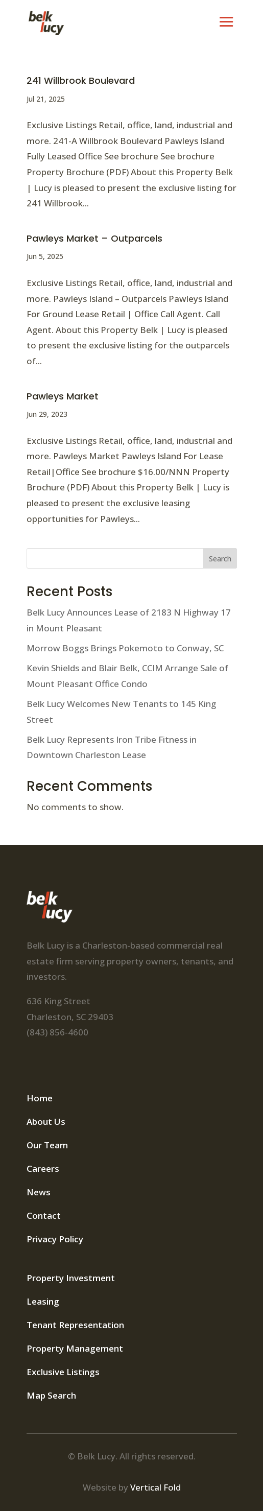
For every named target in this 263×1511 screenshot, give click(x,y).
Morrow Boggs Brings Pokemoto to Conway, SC (125, 648)
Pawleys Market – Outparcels (94, 238)
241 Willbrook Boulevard (81, 80)
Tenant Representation (75, 1325)
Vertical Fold (155, 1487)
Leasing (43, 1301)
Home (40, 1098)
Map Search (51, 1395)
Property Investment (71, 1278)
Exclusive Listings (63, 1372)
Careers (43, 1168)
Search (220, 558)
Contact (44, 1215)
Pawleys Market (63, 396)
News (39, 1192)
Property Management (75, 1348)
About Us (46, 1121)
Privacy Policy (55, 1239)
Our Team (47, 1145)
